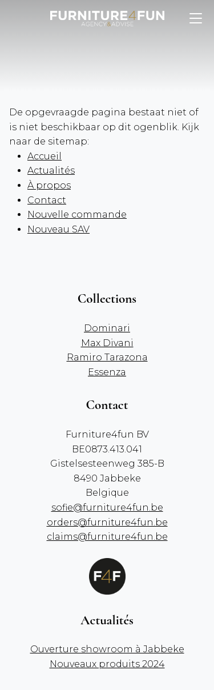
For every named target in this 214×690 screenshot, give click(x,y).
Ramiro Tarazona (107, 357)
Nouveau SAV (58, 229)
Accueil (44, 156)
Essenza (107, 372)
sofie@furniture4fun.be (107, 507)
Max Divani (107, 343)
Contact (46, 200)
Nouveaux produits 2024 (107, 664)
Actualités (51, 170)
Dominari (107, 328)
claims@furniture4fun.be (107, 536)
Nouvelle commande (77, 214)
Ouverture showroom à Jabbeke (107, 649)
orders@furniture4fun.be (107, 522)
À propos (49, 185)
